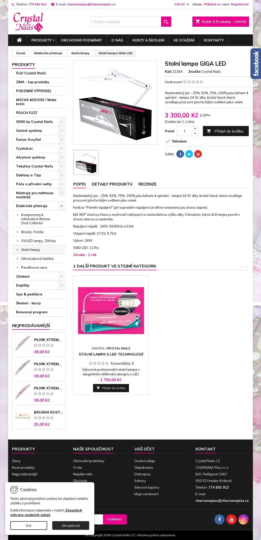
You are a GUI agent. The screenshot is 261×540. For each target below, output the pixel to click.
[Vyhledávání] (130, 22)
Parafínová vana (34, 267)
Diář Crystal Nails (31, 73)
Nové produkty (23, 467)
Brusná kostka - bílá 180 (48, 412)
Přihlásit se (212, 4)
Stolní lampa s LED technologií (111, 354)
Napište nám (83, 474)
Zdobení (23, 276)
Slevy (16, 461)
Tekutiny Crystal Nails (34, 166)
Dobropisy (142, 474)
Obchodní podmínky (81, 40)
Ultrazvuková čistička (37, 259)
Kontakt (205, 448)
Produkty (41, 40)
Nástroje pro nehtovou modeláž (35, 195)
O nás (117, 40)
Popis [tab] (79, 184)
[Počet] (184, 131)
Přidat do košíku (225, 131)
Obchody (80, 481)
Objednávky (143, 467)
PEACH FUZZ (26, 113)
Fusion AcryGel (28, 139)
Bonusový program (31, 312)
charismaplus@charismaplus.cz (91, 4)
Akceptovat (71, 525)
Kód (168, 71)
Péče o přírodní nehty (34, 184)
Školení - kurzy (28, 303)
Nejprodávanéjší (31, 325)
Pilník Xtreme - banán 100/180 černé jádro (48, 388)
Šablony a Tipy (28, 175)
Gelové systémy (29, 131)
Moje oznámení (146, 494)
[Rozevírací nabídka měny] (182, 4)
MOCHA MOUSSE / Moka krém (36, 102)
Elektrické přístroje (31, 206)
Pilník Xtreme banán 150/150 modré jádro (48, 364)
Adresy (140, 481)
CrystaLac (24, 148)
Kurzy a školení (148, 40)
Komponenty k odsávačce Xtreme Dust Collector (35, 219)
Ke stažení (184, 40)
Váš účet (144, 448)
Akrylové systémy (30, 157)
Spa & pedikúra (29, 294)
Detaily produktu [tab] (112, 184)
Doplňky (22, 285)
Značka (194, 71)
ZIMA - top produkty (32, 82)
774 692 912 (37, 4)
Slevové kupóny (146, 487)
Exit (28, 525)
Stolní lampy (30, 250)
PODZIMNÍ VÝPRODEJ (33, 91)
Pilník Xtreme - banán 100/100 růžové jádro (48, 340)
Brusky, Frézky (32, 232)
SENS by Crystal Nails (34, 122)
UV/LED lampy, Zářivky (38, 241)
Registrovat (240, 4)
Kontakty (214, 40)
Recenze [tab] (147, 184)
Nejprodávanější (24, 474)
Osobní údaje (144, 461)
